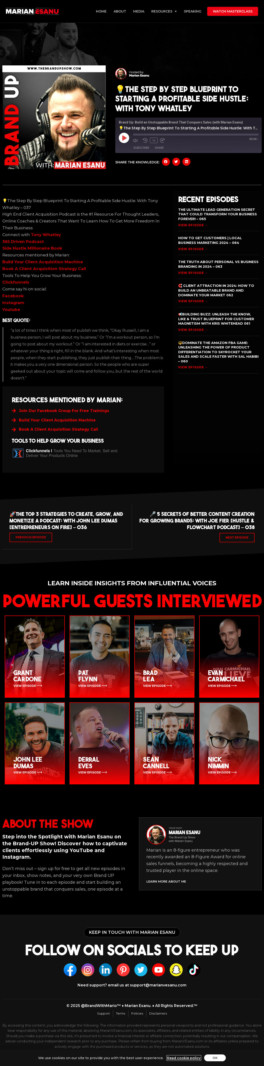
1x (153, 140)
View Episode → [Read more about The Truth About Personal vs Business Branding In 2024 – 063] (193, 273)
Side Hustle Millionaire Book (32, 248)
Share (159, 148)
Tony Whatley (46, 234)
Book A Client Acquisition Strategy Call (44, 268)
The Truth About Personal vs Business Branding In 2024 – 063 (218, 264)
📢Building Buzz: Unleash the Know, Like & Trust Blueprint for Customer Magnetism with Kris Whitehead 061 (216, 319)
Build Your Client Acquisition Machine (42, 261)
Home (101, 11)
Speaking (192, 11)
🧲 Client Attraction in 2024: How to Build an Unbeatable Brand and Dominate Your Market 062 (216, 290)
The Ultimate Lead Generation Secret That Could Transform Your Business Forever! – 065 (217, 214)
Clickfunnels (15, 282)
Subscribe (141, 148)
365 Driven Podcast (23, 241)
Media (138, 11)
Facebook (13, 295)
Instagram (13, 302)
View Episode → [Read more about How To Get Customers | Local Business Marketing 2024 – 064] (193, 249)
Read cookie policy (183, 1058)
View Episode (25, 687)
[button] (166, 162)
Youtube (11, 309)
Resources (164, 11)
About (120, 11)
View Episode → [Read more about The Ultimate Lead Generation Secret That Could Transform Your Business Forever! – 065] (193, 225)
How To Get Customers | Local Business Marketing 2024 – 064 (210, 240)
